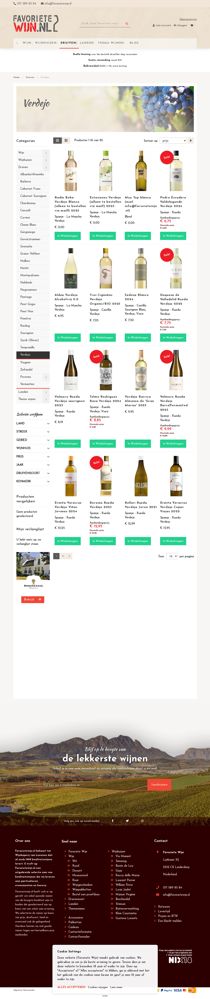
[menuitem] (134, 43)
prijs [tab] (19, 456)
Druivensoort (76, 899)
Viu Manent (123, 856)
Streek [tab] (21, 431)
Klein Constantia (126, 913)
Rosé (75, 880)
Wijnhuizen (118, 851)
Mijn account (163, 25)
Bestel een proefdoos (86, 894)
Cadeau (73, 927)
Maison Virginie (125, 894)
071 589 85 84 (172, 887)
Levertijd (164, 911)
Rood (75, 866)
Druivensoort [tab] (28, 473)
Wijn (71, 856)
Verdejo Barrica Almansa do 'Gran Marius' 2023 (139, 401)
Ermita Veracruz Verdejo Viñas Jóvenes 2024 (68, 507)
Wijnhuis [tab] (23, 448)
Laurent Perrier (125, 880)
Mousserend (80, 875)
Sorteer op (150, 141)
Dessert (77, 870)
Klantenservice (188, 19)
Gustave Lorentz (126, 918)
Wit (74, 861)
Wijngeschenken (82, 885)
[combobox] (105, 23)
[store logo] (35, 23)
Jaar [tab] (19, 465)
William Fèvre (124, 885)
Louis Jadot (123, 889)
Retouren (164, 906)
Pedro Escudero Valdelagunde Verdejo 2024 (173, 202)
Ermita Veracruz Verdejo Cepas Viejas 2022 (173, 507)
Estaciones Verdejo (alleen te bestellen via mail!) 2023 (105, 202)
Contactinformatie (80, 932)
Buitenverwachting (127, 908)
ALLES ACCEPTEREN (72, 987)
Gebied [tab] (21, 440)
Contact (161, 841)
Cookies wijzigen (100, 987)
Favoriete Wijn (77, 851)
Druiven (30, 77)
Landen (73, 904)
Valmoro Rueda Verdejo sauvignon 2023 (70, 401)
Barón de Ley (124, 866)
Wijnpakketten (81, 889)
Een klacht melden (170, 921)
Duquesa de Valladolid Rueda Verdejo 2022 (174, 299)
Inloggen (182, 25)
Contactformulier (79, 936)
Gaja (119, 870)
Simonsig (121, 861)
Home (16, 77)
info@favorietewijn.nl (176, 895)
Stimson (120, 904)
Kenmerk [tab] (23, 481)
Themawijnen (76, 908)
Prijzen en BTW (168, 916)
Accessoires (75, 917)
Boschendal (123, 899)
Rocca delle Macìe (128, 875)
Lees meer (120, 987)
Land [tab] (20, 423)
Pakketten (75, 922)
